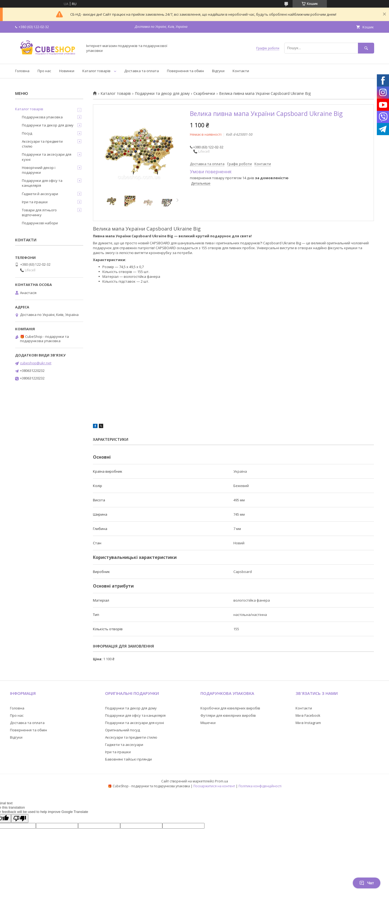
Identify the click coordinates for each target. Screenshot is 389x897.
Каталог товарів (96, 70)
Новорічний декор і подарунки (38, 170)
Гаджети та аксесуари (124, 744)
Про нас (44, 70)
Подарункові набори (40, 223)
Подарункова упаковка (42, 117)
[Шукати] (366, 48)
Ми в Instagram (308, 722)
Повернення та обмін (185, 70)
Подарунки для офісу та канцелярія (42, 183)
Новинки (66, 70)
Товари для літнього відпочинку (39, 212)
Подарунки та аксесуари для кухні (46, 157)
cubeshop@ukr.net (35, 363)
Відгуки (218, 70)
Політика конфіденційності (260, 786)
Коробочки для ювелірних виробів (230, 708)
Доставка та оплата (141, 70)
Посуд (27, 133)
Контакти (241, 70)
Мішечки (208, 722)
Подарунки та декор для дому (162, 93)
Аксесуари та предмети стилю (42, 144)
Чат (366, 883)
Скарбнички (204, 93)
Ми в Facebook (308, 715)
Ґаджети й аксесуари (40, 193)
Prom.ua (221, 781)
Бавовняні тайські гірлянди (128, 759)
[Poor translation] (19, 818)
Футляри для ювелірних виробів (228, 715)
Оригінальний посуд (122, 730)
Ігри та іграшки (35, 201)
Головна (22, 70)
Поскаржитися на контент (214, 786)
